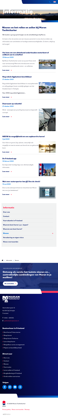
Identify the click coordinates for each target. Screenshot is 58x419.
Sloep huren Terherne (10, 338)
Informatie (8, 207)
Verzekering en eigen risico (13, 237)
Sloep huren (7, 335)
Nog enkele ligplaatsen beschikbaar (17, 76)
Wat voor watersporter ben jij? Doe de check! (21, 181)
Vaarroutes (6, 367)
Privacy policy (6, 409)
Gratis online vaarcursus (11, 376)
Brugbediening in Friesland (12, 373)
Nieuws (6, 233)
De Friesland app (9, 158)
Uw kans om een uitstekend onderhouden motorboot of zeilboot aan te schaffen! (25, 53)
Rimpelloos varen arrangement (13, 345)
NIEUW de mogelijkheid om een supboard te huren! (23, 136)
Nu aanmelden (10, 283)
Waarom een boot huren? (12, 229)
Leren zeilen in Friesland (11, 370)
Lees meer (7, 70)
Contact (6, 216)
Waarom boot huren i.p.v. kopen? (15, 225)
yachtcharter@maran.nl (11, 321)
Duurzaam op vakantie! (12, 103)
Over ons (6, 212)
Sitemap (27, 409)
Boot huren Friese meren (11, 332)
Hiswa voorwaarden (10, 242)
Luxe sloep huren (8, 341)
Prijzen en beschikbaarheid (12, 348)
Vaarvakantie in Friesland (12, 220)
